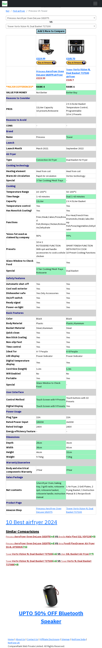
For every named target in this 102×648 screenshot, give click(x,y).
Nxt (7, 10)
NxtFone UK (14, 642)
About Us (20, 639)
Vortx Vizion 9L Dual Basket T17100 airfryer (78, 73)
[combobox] (51, 18)
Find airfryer (19, 10)
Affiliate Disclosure (50, 639)
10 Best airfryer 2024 (31, 522)
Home (11, 639)
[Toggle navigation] (95, 3)
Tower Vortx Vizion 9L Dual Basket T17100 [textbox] (29, 26)
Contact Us (32, 639)
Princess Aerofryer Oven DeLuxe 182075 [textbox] (28, 18)
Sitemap (65, 639)
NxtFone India (79, 639)
